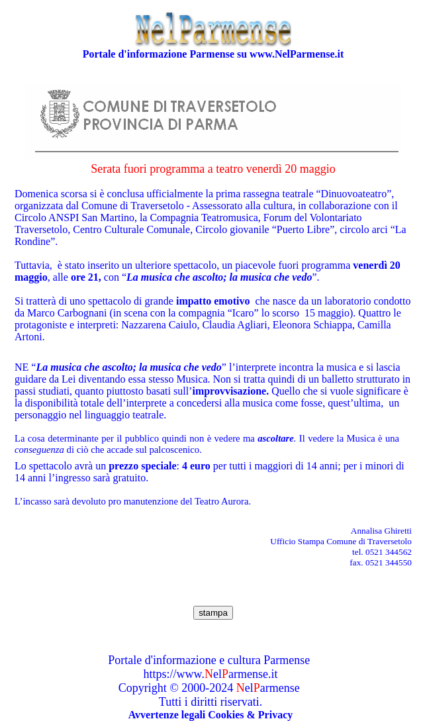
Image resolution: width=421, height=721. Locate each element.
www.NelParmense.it (297, 54)
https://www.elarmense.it (211, 674)
